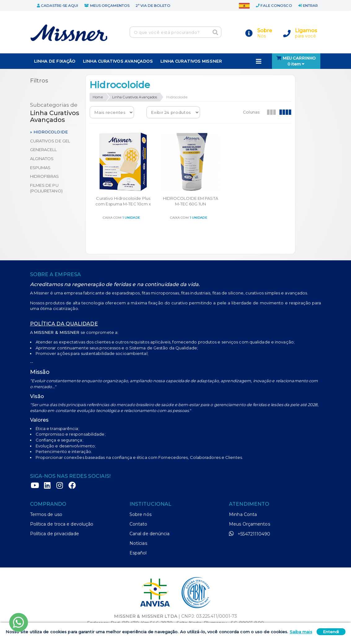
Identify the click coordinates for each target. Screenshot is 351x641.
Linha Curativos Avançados (134, 97)
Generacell (43, 149)
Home (98, 97)
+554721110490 (249, 534)
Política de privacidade (54, 533)
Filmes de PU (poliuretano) (46, 188)
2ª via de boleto (153, 5)
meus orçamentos (106, 5)
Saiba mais (301, 631)
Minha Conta (243, 514)
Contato (138, 524)
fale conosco (274, 5)
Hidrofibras (44, 176)
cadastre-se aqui (57, 5)
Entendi (331, 631)
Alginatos (42, 158)
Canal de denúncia (149, 533)
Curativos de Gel (50, 140)
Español (138, 553)
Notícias (138, 543)
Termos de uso (46, 514)
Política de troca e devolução (62, 524)
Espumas (40, 167)
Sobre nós (140, 514)
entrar (308, 5)
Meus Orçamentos (249, 524)
